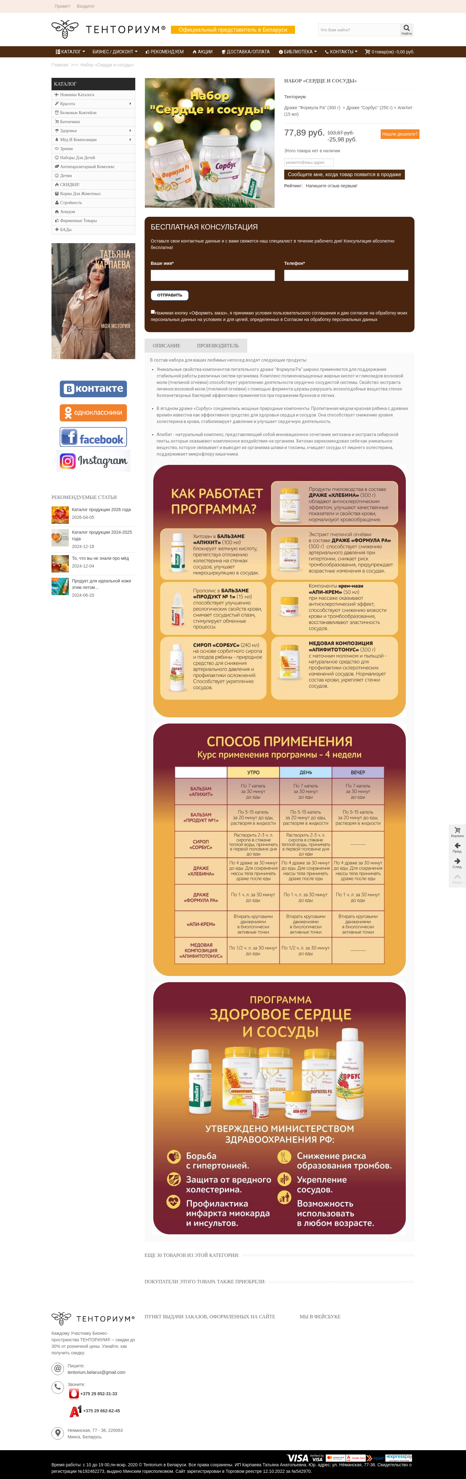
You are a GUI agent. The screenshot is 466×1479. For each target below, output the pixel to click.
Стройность (68, 202)
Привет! (62, 6)
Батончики (67, 121)
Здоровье (93, 130)
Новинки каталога (74, 94)
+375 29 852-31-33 (98, 1394)
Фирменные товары (76, 220)
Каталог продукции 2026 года (101, 509)
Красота (93, 103)
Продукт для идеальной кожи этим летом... (101, 584)
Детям (63, 175)
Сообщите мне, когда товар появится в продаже (344, 174)
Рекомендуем (164, 51)
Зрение (64, 148)
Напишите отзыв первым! (331, 185)
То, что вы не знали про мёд (100, 558)
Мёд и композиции (93, 139)
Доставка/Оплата (245, 51)
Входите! (86, 6)
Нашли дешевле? (400, 133)
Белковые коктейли (75, 112)
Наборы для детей (75, 157)
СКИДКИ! (67, 184)
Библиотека (298, 51)
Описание (167, 345)
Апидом (65, 211)
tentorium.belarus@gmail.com (96, 1372)
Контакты (341, 51)
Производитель (218, 345)
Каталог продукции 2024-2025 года (102, 535)
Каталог (70, 51)
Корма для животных (78, 193)
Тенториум (295, 96)
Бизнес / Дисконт (115, 52)
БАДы (63, 229)
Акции (202, 51)
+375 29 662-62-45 (94, 1410)
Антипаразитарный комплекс (85, 166)
